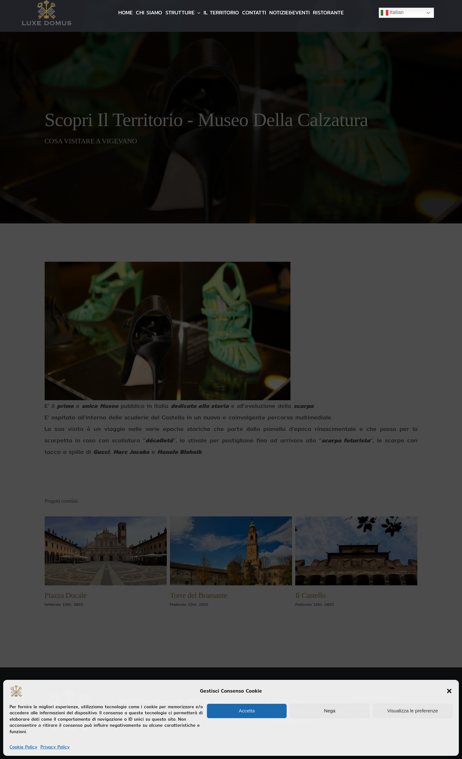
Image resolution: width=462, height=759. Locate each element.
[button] (449, 691)
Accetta (247, 710)
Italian (392, 13)
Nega (329, 710)
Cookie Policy (23, 747)
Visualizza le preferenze (412, 710)
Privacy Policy (55, 747)
